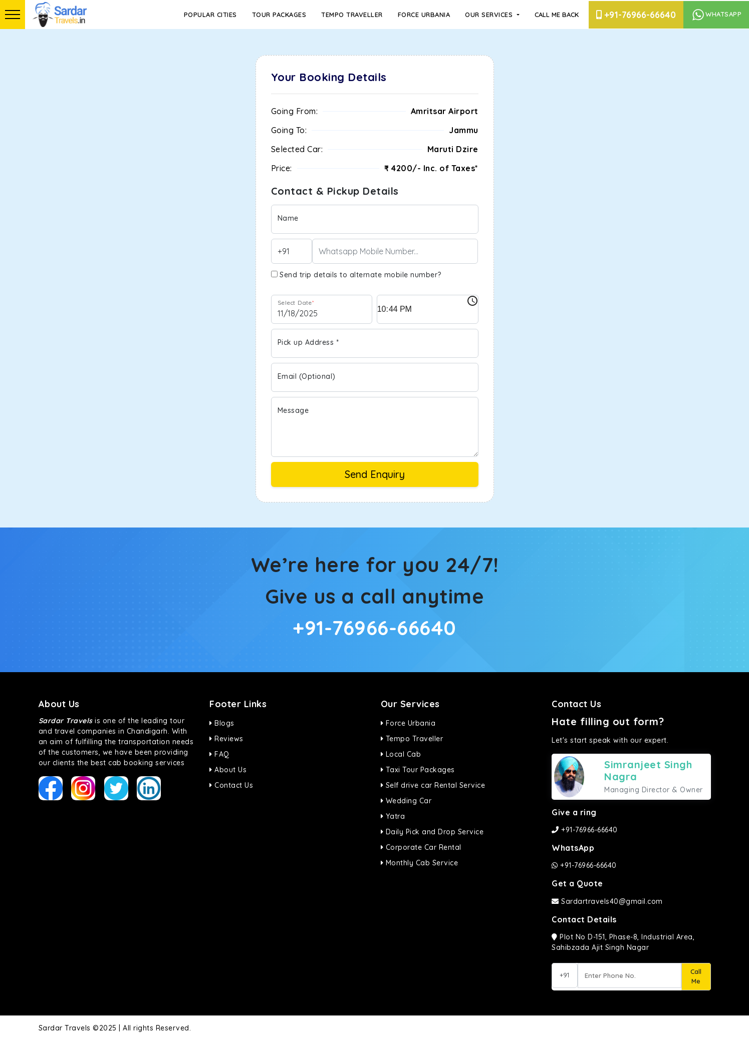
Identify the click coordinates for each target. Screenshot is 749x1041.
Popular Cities (210, 15)
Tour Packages (279, 15)
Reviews (226, 738)
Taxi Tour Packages (418, 769)
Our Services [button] (490, 15)
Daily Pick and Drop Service (432, 831)
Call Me (695, 976)
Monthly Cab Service (419, 862)
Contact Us (231, 785)
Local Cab (401, 754)
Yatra (393, 816)
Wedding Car (406, 800)
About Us (227, 769)
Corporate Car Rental (421, 847)
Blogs (221, 723)
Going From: (294, 111)
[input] (427, 309)
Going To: (289, 130)
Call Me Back (557, 15)
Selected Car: (297, 149)
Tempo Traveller (352, 15)
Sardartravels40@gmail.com (607, 901)
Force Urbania (424, 15)
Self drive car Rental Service (433, 785)
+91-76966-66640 (636, 15)
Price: (281, 168)
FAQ (219, 754)
